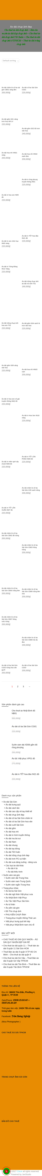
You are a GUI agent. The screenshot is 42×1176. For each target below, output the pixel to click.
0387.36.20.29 (9, 1003)
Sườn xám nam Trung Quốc (18, 881)
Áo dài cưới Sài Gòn (15, 825)
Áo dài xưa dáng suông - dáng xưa (21, 862)
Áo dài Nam (11, 842)
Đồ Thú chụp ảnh (13, 911)
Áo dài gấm (11, 828)
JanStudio (26, 1174)
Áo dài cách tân (12, 808)
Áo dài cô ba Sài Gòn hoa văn (19, 821)
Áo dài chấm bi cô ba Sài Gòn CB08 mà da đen (30, 640)
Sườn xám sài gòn (11, 875)
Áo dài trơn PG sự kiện (16, 859)
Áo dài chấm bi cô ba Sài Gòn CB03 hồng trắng (30, 547)
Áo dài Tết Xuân (13, 852)
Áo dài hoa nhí (12, 832)
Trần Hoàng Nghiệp (21, 1016)
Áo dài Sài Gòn (10, 802)
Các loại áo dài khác (15, 865)
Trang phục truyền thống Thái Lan (21, 918)
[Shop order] (11, 61)
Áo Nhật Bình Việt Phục (16, 898)
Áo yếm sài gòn (12, 908)
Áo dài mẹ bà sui (13, 838)
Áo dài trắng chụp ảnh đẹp (17, 855)
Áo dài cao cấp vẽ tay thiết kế (19, 811)
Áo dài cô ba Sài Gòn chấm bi (19, 818)
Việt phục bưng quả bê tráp (18, 921)
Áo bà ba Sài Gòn (14, 891)
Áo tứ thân (10, 904)
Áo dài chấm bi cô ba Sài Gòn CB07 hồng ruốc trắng (9, 619)
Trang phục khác (10, 888)
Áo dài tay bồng (13, 849)
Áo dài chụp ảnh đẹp (15, 815)
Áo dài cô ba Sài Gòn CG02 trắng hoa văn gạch (10, 667)
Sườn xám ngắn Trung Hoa (18, 885)
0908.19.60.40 (20, 1000)
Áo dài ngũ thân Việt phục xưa (19, 894)
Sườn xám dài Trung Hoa (17, 878)
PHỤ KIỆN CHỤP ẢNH (16, 915)
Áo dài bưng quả (13, 805)
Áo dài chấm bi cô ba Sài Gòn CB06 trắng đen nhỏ (31, 591)
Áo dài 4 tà (12, 868)
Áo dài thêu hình (15, 872)
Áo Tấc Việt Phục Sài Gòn (17, 901)
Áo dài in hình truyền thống (18, 835)
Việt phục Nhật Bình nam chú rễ (20, 925)
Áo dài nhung (11, 845)
